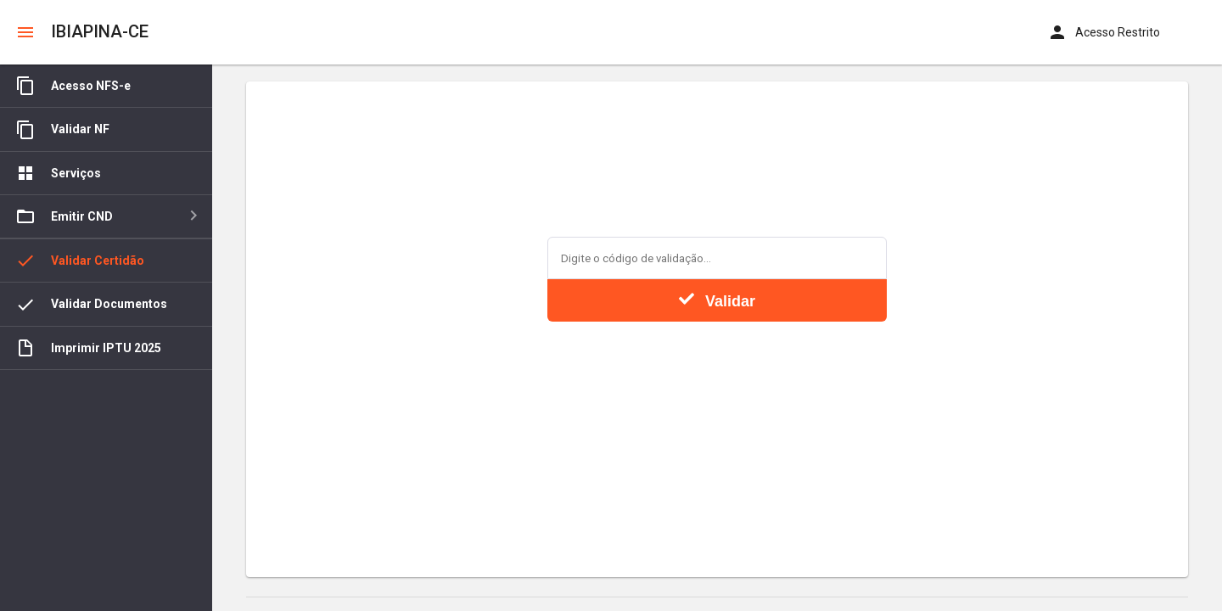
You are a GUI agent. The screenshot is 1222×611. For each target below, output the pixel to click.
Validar (717, 300)
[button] (25, 32)
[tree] (106, 337)
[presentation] (717, 372)
